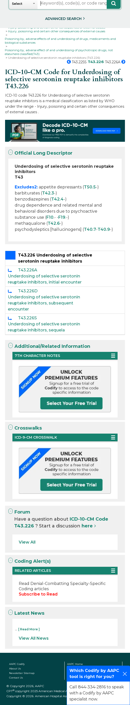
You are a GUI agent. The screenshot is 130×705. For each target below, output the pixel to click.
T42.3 (48, 193)
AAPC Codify (17, 664)
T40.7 (90, 229)
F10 (49, 217)
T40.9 (104, 229)
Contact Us (16, 677)
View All (27, 542)
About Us (15, 668)
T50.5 (90, 187)
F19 (61, 217)
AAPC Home (75, 664)
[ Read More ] (29, 629)
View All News (34, 638)
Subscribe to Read (38, 594)
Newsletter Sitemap (21, 673)
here (87, 526)
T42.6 (54, 223)
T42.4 (57, 199)
